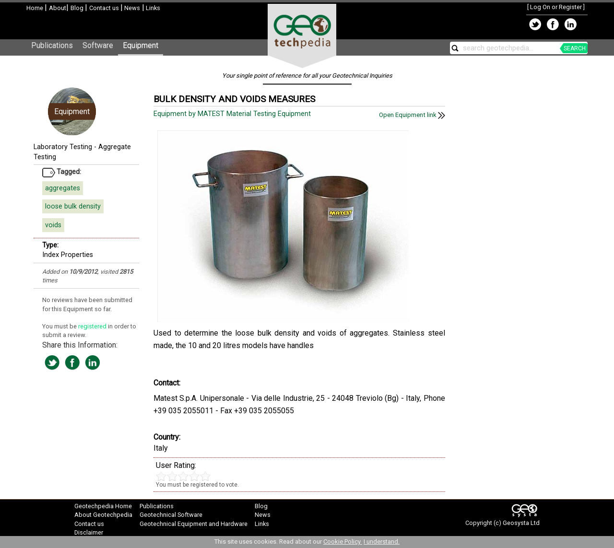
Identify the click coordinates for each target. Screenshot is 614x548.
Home (35, 8)
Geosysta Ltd (521, 522)
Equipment (140, 45)
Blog (78, 8)
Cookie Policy (342, 541)
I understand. (382, 541)
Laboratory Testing (63, 147)
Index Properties (67, 255)
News (131, 8)
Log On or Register (556, 7)
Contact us (104, 8)
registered (93, 326)
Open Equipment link (412, 114)
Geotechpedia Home (103, 506)
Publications (52, 45)
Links (152, 8)
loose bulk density (73, 206)
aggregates (62, 188)
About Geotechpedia (103, 514)
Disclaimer (88, 532)
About (57, 8)
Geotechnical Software (171, 514)
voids (53, 225)
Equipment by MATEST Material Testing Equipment (233, 114)
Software (98, 45)
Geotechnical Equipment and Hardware (194, 523)
